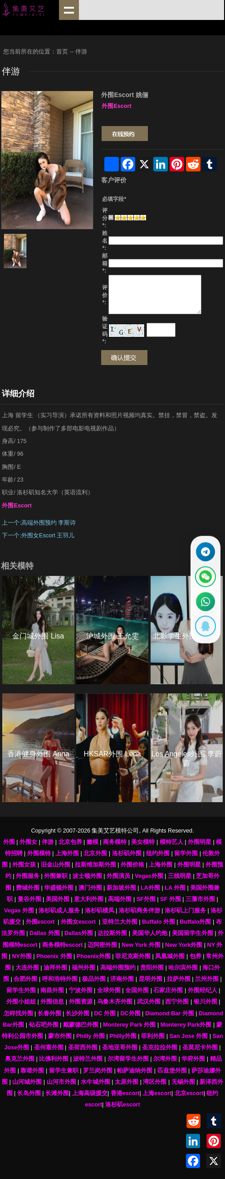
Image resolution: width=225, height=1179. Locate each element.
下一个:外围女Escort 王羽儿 (39, 535)
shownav (69, 10)
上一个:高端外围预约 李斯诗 (39, 523)
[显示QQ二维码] (204, 629)
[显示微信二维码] (204, 576)
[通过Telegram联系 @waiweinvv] (204, 549)
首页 (62, 52)
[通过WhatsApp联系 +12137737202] (204, 602)
